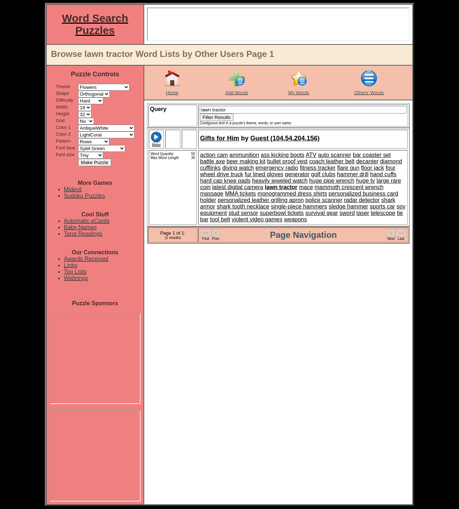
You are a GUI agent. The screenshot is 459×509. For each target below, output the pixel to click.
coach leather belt (331, 161)
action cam (214, 155)
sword (347, 213)
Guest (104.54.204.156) (285, 138)
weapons (295, 219)
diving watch (238, 168)
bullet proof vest (287, 161)
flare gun (348, 168)
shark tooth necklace (243, 206)
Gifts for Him (219, 138)
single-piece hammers (299, 206)
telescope (383, 213)
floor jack (372, 168)
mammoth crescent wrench (348, 187)
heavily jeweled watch (280, 181)
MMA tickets (240, 194)
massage (211, 194)
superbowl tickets (282, 213)
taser (362, 213)
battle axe (212, 161)
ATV (311, 155)
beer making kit (246, 161)
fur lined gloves (264, 174)
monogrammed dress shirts (292, 194)
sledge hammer (348, 206)
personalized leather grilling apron (261, 200)
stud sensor (243, 213)
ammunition (244, 155)
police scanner (324, 200)
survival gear (322, 213)
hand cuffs (383, 174)
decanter (367, 161)
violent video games (257, 219)
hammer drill (353, 174)
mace (306, 187)
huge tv (365, 181)
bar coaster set (372, 155)
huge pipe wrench (331, 181)
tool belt (220, 219)
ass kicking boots (282, 155)
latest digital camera (237, 187)
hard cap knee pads (225, 181)
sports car (382, 206)
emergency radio (276, 168)
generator (297, 174)
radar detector (362, 200)
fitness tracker (318, 168)
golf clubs (323, 174)
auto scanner (334, 155)
